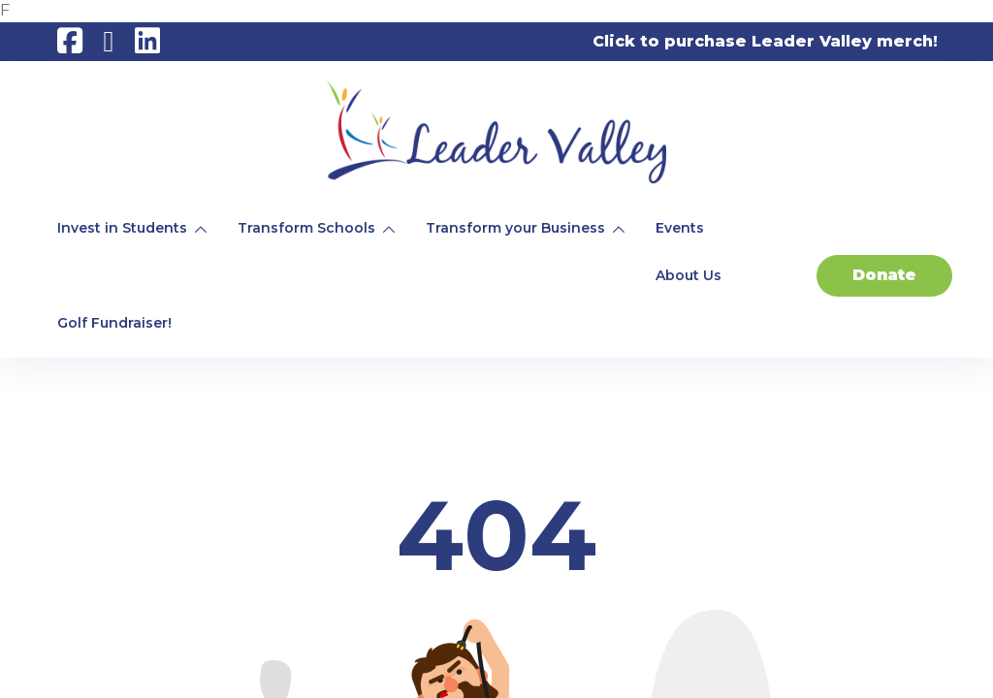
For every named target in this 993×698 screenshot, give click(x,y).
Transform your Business (515, 228)
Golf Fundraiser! (114, 323)
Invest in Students (122, 228)
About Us (688, 275)
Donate (884, 275)
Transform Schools (306, 228)
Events (680, 228)
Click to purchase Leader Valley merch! (765, 41)
